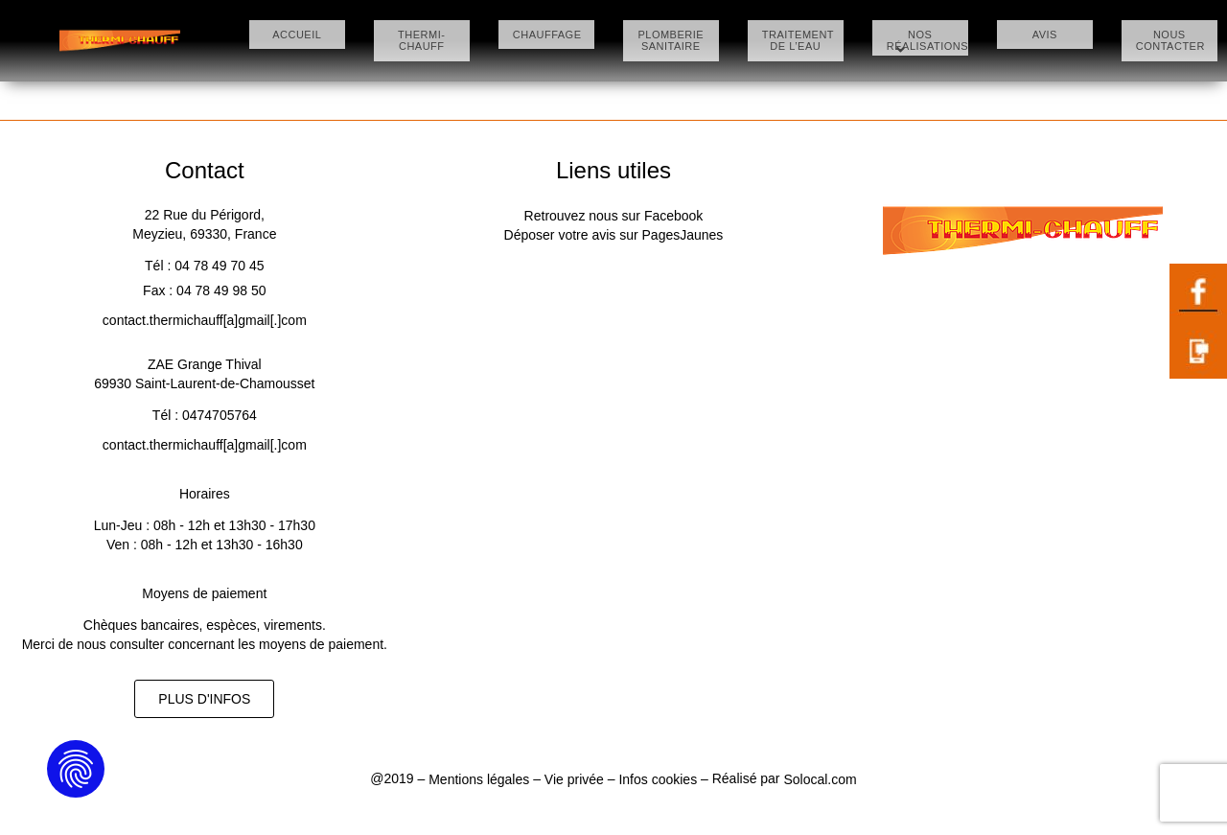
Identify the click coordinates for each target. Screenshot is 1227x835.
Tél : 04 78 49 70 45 (205, 265)
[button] (204, 699)
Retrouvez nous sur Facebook (614, 215)
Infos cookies (657, 779)
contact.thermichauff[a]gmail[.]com (205, 320)
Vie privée (574, 779)
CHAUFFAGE (546, 34)
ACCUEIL (296, 34)
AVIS (1044, 34)
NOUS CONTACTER (1169, 40)
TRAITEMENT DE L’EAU (795, 40)
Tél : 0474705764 (204, 415)
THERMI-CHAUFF (421, 34)
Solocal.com (819, 779)
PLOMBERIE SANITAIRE (670, 40)
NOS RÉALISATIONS (923, 42)
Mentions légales (480, 779)
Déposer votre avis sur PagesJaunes (614, 235)
